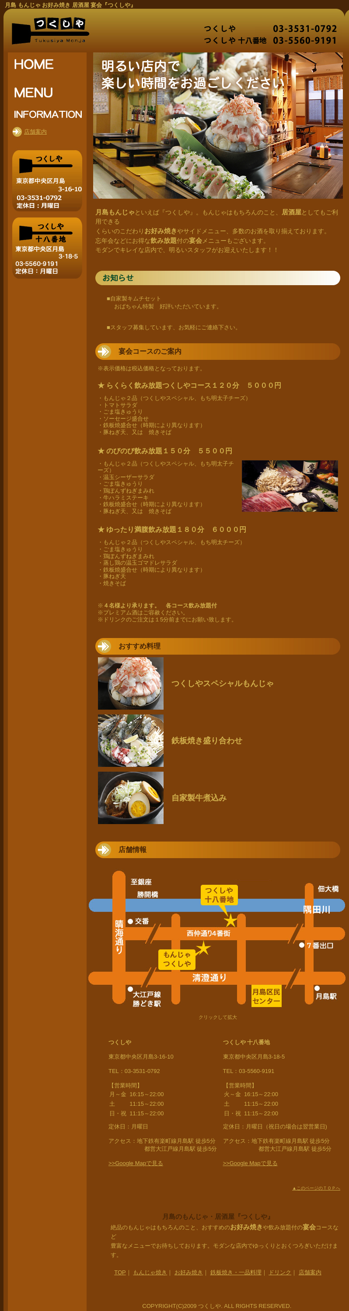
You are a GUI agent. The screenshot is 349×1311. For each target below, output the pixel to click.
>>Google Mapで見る (135, 1163)
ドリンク (280, 1272)
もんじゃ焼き (150, 1272)
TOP (120, 1272)
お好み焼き (188, 1272)
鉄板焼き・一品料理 (236, 1272)
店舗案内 (310, 1272)
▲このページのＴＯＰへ (316, 1188)
